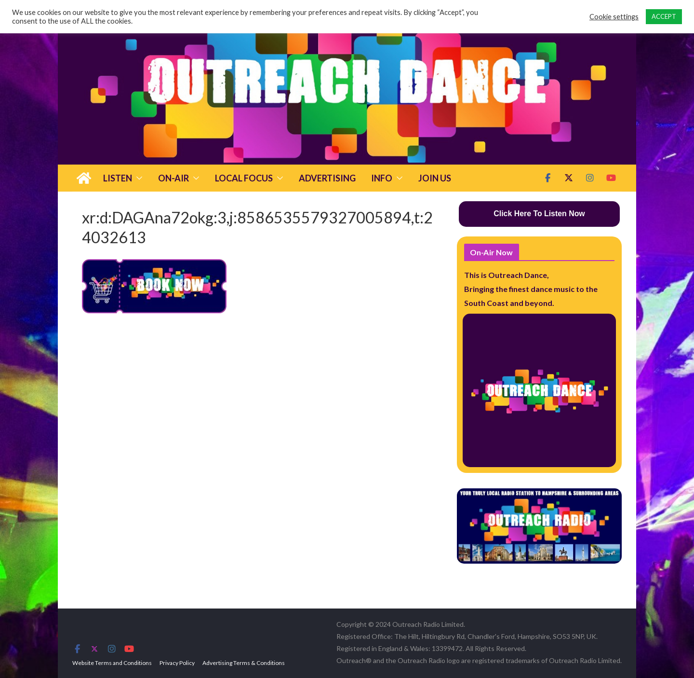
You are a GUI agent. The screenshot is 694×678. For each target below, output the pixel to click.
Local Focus (244, 178)
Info (381, 178)
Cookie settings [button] (614, 17)
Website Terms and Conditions (112, 662)
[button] (137, 178)
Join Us (434, 178)
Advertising (327, 178)
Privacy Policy (177, 662)
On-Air (173, 178)
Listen (117, 178)
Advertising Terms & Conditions (243, 662)
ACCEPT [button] (664, 16)
